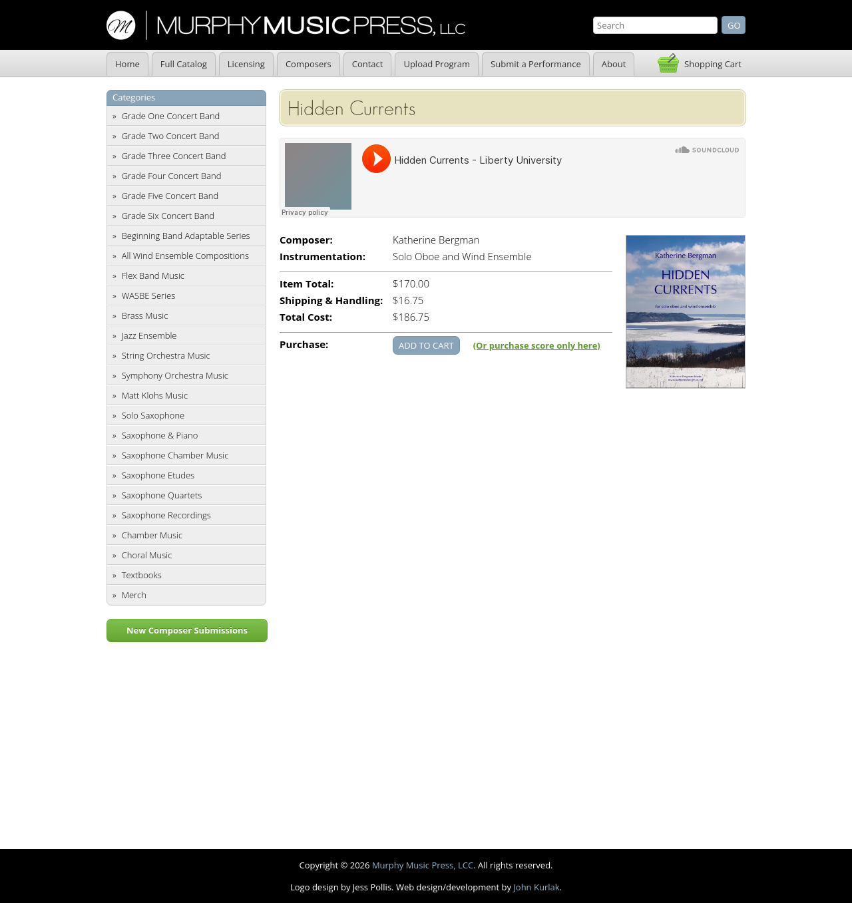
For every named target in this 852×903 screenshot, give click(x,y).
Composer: (306, 240)
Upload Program (436, 64)
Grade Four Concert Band (172, 176)
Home (127, 64)
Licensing (246, 64)
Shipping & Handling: (331, 300)
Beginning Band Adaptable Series (186, 236)
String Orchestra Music (166, 355)
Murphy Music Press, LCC (422, 865)
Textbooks (142, 575)
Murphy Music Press (285, 25)
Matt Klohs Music (155, 395)
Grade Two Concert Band (171, 136)
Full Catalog (183, 64)
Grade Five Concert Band (170, 196)
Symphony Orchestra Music (175, 375)
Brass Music (145, 315)
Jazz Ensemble (149, 335)
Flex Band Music (153, 275)
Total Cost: (306, 317)
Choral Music (147, 555)
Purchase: (304, 344)
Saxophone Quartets (162, 495)
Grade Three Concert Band (174, 156)
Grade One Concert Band (171, 116)
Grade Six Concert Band (168, 216)
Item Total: (306, 284)
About (614, 64)
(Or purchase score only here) (536, 345)
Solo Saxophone (153, 415)
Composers (308, 64)
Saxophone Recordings (166, 515)
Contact (367, 64)
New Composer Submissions (187, 630)
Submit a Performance (536, 64)
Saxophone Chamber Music (175, 455)
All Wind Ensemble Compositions (185, 256)
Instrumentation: (322, 257)
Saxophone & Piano (160, 435)
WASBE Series (149, 295)
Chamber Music (152, 535)
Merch (134, 595)
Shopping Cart (713, 64)
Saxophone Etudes (158, 475)
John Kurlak (536, 887)
